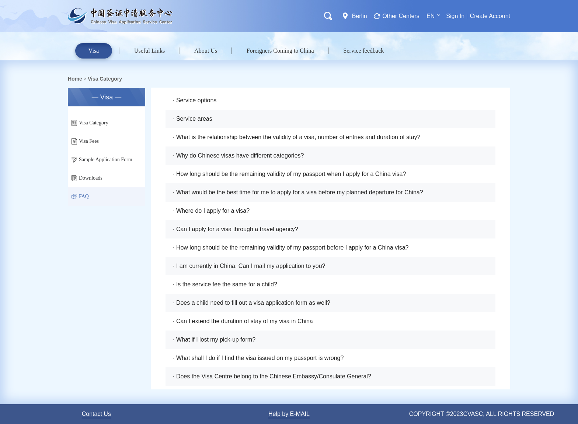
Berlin (359, 16)
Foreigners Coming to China (280, 50)
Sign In (455, 16)
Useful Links (149, 50)
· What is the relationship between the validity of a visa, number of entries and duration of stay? (296, 137)
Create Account (490, 16)
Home (75, 79)
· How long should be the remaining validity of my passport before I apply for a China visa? (290, 247)
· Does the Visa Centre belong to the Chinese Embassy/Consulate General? (272, 376)
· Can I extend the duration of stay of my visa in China (243, 321)
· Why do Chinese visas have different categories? (238, 155)
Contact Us (96, 414)
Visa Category (105, 79)
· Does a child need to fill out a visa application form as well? (251, 303)
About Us (205, 50)
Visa (93, 50)
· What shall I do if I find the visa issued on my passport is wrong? (258, 358)
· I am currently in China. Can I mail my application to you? (249, 266)
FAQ (80, 196)
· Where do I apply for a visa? (211, 211)
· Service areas (192, 119)
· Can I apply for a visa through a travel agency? (235, 229)
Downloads (87, 178)
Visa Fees (85, 141)
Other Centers (400, 16)
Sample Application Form (102, 160)
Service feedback (364, 50)
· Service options (194, 100)
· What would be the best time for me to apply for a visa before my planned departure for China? (298, 192)
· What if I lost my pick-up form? (214, 339)
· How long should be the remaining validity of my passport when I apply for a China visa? (289, 174)
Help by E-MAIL (289, 414)
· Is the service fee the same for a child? (225, 284)
